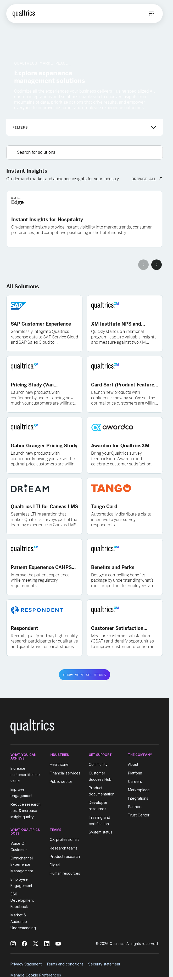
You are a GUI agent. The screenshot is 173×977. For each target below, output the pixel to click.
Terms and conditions (64, 964)
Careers (135, 781)
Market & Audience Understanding (23, 921)
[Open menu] (151, 13)
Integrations (138, 798)
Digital (55, 865)
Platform (135, 773)
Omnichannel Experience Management (21, 864)
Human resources (65, 873)
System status (100, 832)
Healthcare (59, 764)
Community (98, 764)
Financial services (65, 773)
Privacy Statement (26, 964)
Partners (135, 806)
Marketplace (139, 790)
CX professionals (64, 839)
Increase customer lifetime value (25, 774)
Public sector (61, 781)
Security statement (104, 964)
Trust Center (138, 815)
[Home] (24, 14)
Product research (65, 856)
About (133, 764)
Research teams (63, 848)
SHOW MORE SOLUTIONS (84, 674)
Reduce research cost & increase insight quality (25, 810)
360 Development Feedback (22, 900)
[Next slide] (156, 264)
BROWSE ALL (143, 179)
